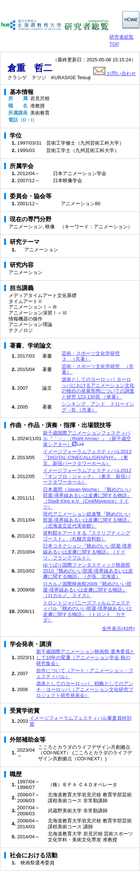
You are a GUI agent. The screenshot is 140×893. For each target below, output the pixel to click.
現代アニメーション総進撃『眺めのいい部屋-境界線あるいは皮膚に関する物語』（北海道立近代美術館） (87, 519)
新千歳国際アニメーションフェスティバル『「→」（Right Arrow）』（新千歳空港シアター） (87, 438)
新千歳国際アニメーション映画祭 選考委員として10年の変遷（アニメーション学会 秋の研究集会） (85, 657)
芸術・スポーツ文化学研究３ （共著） (91, 356)
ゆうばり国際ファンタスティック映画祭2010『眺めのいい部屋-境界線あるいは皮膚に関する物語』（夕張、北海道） (88, 570)
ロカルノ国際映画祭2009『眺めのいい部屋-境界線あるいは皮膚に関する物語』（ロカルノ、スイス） (87, 589)
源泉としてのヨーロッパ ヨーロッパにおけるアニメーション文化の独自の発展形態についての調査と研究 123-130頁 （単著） (98, 388)
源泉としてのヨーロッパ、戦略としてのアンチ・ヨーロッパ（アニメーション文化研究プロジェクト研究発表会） (84, 689)
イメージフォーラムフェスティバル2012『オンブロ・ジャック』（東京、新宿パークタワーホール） (87, 476)
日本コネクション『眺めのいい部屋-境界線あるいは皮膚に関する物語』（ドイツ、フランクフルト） (87, 551)
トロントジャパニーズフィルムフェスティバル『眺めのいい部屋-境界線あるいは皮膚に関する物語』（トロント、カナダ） (87, 611)
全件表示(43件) (118, 628)
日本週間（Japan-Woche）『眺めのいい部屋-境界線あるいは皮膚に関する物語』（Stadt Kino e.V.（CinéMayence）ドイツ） (87, 498)
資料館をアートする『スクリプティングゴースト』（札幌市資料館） (86, 536)
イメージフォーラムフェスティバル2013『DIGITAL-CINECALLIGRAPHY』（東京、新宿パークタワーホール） (87, 457)
